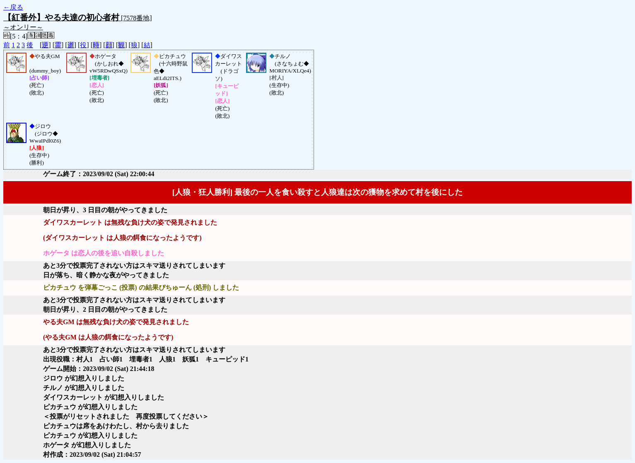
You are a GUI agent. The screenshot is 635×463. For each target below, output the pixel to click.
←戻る (13, 7)
